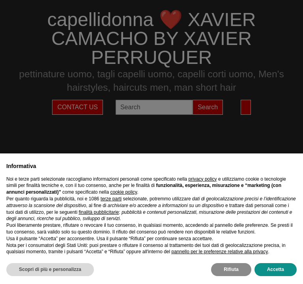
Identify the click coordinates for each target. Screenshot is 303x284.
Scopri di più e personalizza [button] (50, 269)
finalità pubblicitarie (99, 212)
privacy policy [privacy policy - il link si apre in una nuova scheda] (203, 179)
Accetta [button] (275, 269)
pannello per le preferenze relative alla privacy (219, 251)
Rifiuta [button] (231, 269)
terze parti (111, 199)
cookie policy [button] (123, 192)
